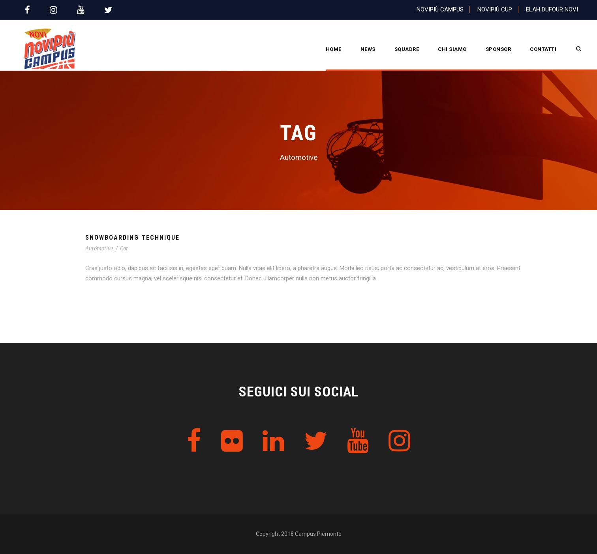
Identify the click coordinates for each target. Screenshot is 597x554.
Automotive (99, 248)
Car (124, 248)
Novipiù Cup (494, 9)
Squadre (406, 49)
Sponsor (498, 49)
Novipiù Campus (440, 9)
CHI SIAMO (452, 49)
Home (334, 49)
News (367, 49)
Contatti (543, 49)
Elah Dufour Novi (552, 9)
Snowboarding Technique (132, 237)
